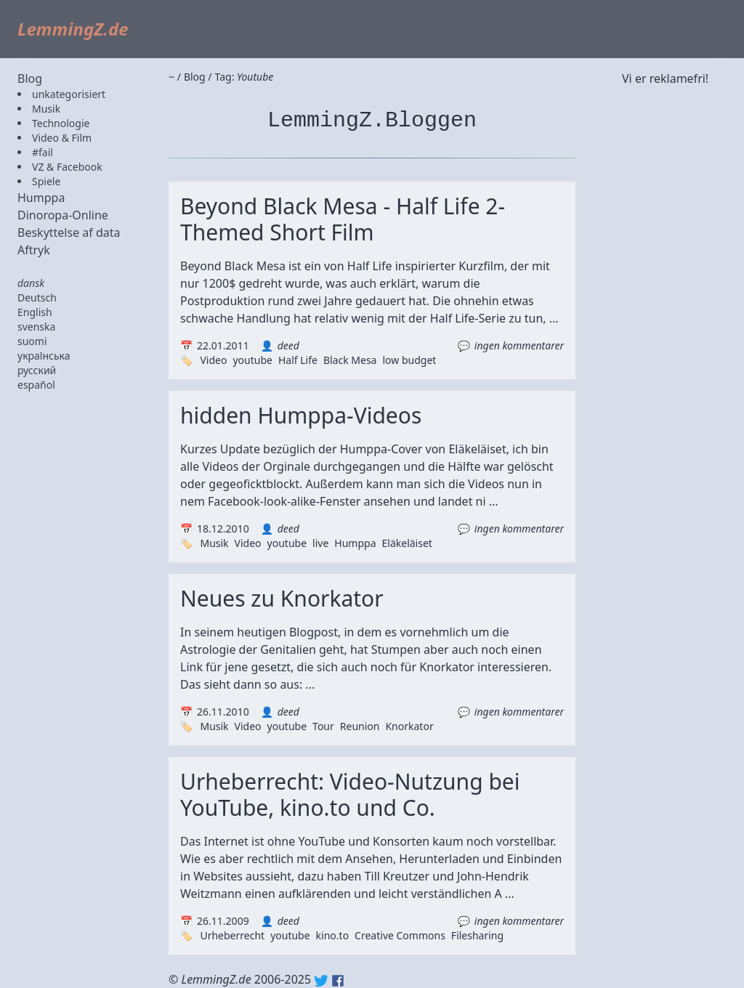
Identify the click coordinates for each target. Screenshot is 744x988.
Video (213, 360)
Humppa (41, 198)
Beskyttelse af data (69, 232)
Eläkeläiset (407, 543)
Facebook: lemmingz (338, 981)
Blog (29, 78)
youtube (252, 360)
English (34, 312)
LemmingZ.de (73, 29)
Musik (46, 109)
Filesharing (477, 935)
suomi (32, 341)
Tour (323, 726)
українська (43, 356)
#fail (42, 152)
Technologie (60, 123)
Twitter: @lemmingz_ (321, 981)
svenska (36, 326)
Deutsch (37, 297)
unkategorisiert (68, 94)
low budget (409, 360)
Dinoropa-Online (62, 215)
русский (36, 370)
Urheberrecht (232, 935)
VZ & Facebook (67, 167)
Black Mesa (350, 360)
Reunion (360, 726)
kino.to (332, 935)
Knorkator (409, 726)
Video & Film (62, 138)
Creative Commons (400, 935)
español (36, 385)
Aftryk (33, 250)
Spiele (46, 181)
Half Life (298, 360)
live (320, 543)
